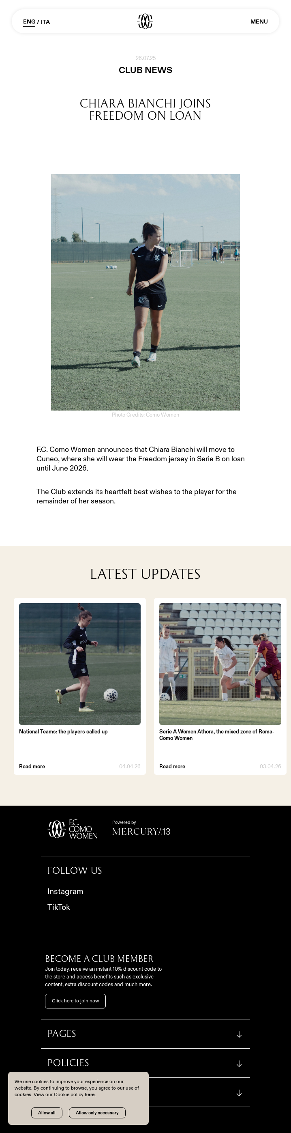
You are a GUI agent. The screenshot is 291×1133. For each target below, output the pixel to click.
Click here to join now (75, 1001)
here (90, 1094)
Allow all (47, 1113)
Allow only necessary (97, 1113)
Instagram (65, 891)
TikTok (58, 907)
